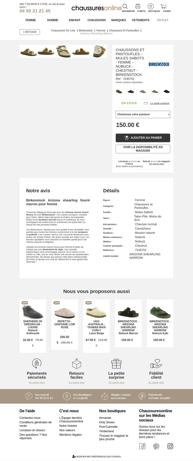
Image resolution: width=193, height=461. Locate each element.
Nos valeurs (67, 430)
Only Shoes (107, 422)
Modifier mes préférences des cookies (96, 457)
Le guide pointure (156, 103)
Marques (118, 20)
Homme (52, 20)
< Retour (29, 31)
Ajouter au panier (143, 137)
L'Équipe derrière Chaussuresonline (71, 420)
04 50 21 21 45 (35, 10)
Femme (30, 20)
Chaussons (97, 20)
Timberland (106, 431)
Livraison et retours (32, 430)
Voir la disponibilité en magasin (143, 148)
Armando (105, 418)
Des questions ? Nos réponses (33, 437)
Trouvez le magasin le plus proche (113, 438)
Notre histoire (68, 426)
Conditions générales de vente (36, 424)
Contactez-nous (30, 418)
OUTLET (162, 20)
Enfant (74, 20)
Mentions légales (70, 435)
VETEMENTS (140, 20)
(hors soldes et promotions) (129, 163)
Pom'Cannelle (108, 427)
